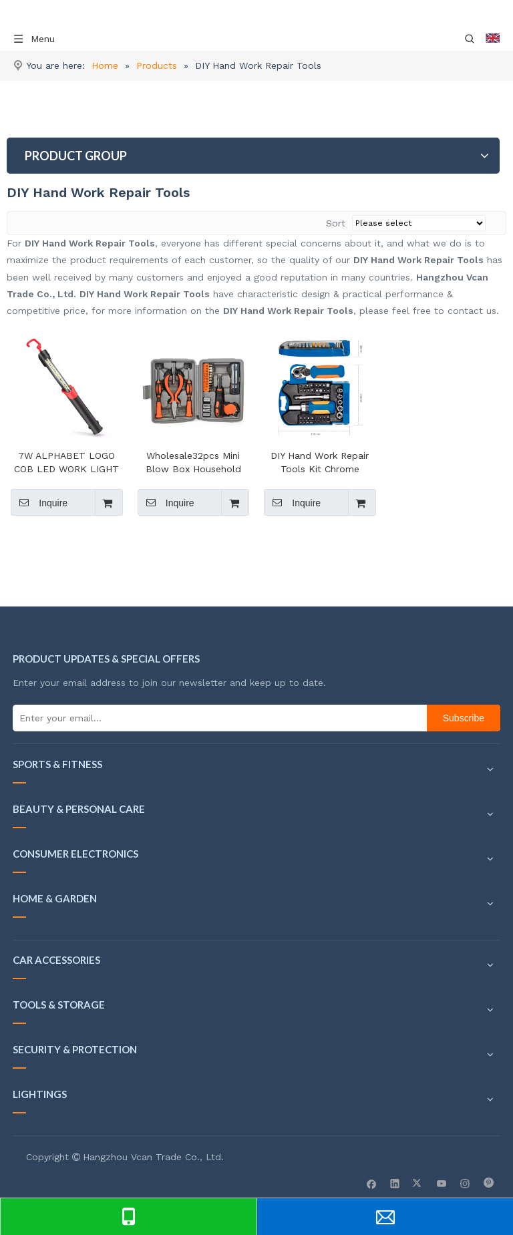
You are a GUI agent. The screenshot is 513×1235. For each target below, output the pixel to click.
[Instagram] (465, 1183)
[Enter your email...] (216, 718)
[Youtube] (442, 1183)
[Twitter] (418, 1183)
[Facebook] (371, 1183)
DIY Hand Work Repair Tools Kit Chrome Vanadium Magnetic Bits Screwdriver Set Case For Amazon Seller (320, 463)
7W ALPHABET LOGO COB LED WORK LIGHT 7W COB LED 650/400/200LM (66, 463)
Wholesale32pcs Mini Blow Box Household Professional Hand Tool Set (193, 463)
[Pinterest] (488, 1183)
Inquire (39, 502)
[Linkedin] (395, 1183)
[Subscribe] (463, 718)
